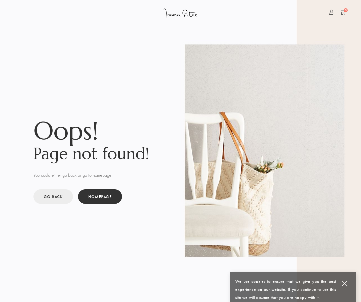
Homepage (100, 196)
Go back (53, 196)
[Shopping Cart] (343, 12)
